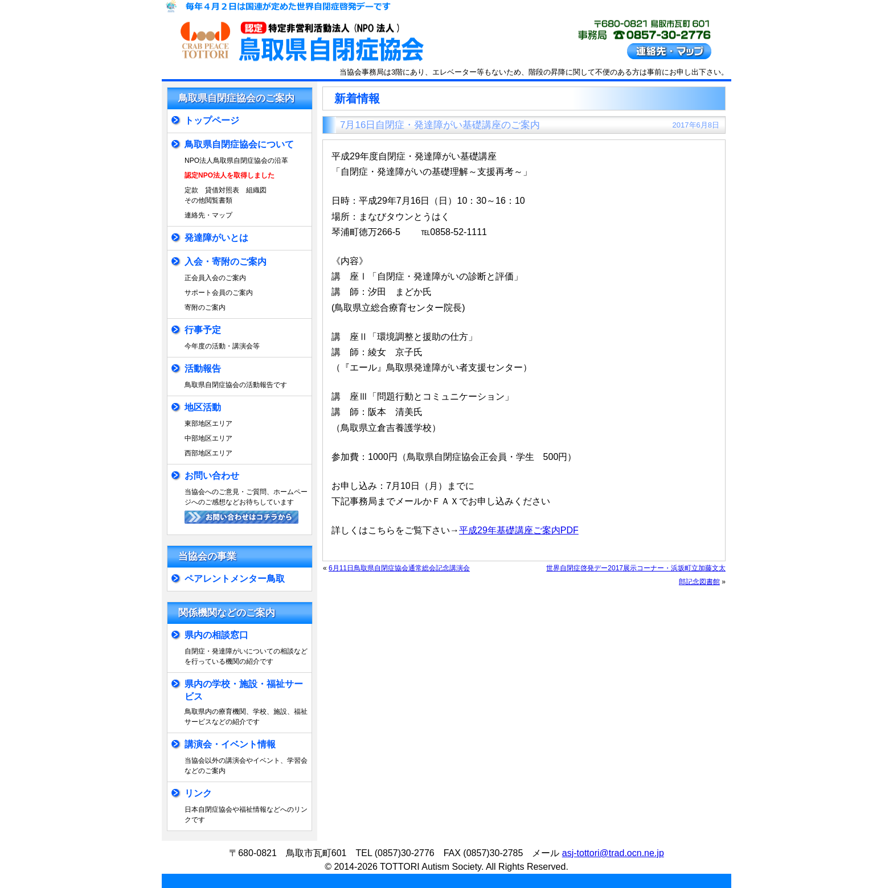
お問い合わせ (212, 475)
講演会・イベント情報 (230, 744)
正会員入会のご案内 (215, 278)
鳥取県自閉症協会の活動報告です (236, 385)
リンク (198, 793)
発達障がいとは (216, 237)
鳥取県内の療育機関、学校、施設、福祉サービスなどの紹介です (246, 717)
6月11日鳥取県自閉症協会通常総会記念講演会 (399, 568)
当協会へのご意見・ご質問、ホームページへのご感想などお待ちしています (246, 497)
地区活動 (203, 407)
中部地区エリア (208, 438)
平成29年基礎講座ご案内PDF (519, 530)
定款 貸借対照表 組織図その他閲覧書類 (226, 195)
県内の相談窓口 (216, 635)
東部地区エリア (208, 423)
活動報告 (203, 368)
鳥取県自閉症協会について (239, 144)
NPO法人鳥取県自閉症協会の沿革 (236, 161)
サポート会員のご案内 (219, 293)
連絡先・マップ (208, 215)
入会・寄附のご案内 (226, 261)
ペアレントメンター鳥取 (235, 578)
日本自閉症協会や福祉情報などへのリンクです (246, 814)
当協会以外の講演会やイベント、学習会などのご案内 (246, 766)
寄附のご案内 (205, 307)
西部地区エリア (208, 453)
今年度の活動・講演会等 (222, 346)
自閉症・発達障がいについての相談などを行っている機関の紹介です (246, 656)
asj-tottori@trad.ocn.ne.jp (613, 853)
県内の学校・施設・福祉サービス (244, 690)
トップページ (212, 120)
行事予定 (203, 330)
